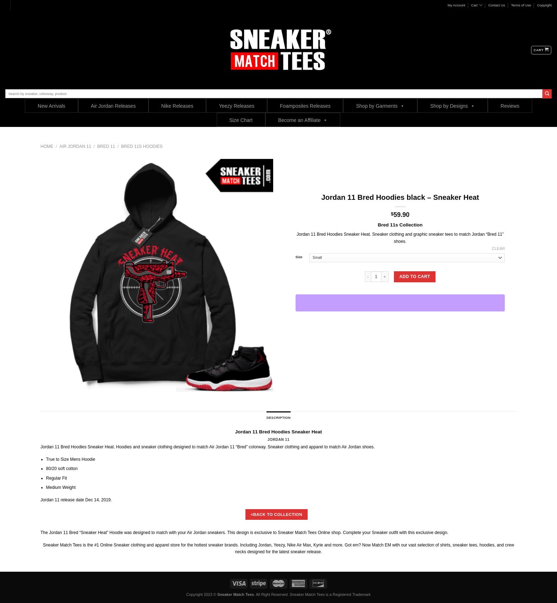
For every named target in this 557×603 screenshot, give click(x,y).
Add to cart (414, 276)
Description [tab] (278, 418)
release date (72, 499)
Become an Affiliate (303, 120)
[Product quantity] (376, 276)
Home (46, 146)
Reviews (510, 106)
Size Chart (241, 120)
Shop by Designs (452, 106)
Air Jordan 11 (75, 146)
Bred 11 (106, 146)
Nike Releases (177, 106)
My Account (456, 5)
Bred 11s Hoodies (142, 146)
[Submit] (547, 93)
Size (299, 257)
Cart (476, 5)
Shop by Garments (380, 106)
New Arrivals (51, 106)
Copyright (544, 5)
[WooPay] (400, 302)
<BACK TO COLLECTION (276, 514)
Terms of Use (521, 5)
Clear (498, 248)
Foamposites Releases (305, 106)
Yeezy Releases (236, 106)
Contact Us (496, 5)
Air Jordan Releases (113, 106)
